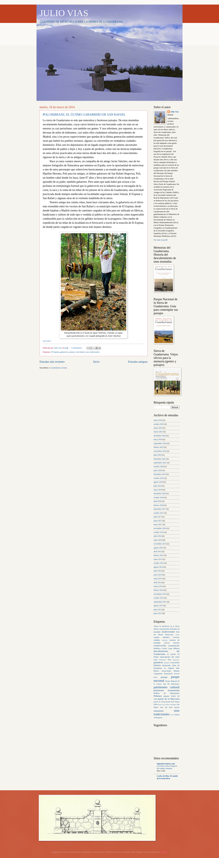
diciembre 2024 (160, 436)
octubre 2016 (159, 532)
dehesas (176, 648)
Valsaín (176, 715)
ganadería (158, 662)
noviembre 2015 (160, 544)
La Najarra (169, 668)
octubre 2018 (159, 497)
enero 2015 (158, 559)
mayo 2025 (158, 428)
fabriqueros (162, 660)
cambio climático (162, 637)
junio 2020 (158, 470)
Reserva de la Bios (163, 704)
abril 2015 (158, 551)
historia (157, 665)
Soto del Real (166, 707)
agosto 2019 (158, 482)
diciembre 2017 (160, 509)
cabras (177, 635)
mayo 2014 (158, 579)
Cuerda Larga (167, 648)
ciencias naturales (171, 643)
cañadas (157, 640)
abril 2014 (158, 582)
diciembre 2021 (160, 459)
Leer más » (47, 341)
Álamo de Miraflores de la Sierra (166, 626)
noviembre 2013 (160, 594)
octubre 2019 (159, 478)
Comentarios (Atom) (59, 368)
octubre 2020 (159, 466)
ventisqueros (158, 718)
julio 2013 (158, 609)
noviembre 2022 (160, 451)
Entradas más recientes (52, 361)
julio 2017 (158, 517)
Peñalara (158, 696)
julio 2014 (158, 571)
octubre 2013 (159, 598)
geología (166, 662)
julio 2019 (158, 486)
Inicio (96, 361)
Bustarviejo (169, 635)
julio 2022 (158, 455)
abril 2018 (158, 501)
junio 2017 (158, 521)
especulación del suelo (169, 657)
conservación (160, 645)
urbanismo (158, 710)
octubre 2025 (159, 424)
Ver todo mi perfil (161, 240)
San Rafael (80, 352)
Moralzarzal (168, 674)
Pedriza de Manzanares (166, 693)
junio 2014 (158, 575)
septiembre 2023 (160, 443)
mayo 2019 (158, 490)
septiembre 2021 (160, 463)
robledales (173, 704)
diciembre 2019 (160, 474)
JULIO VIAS (64, 13)
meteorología (166, 671)
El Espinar (55, 352)
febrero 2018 (159, 505)
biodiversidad (168, 631)
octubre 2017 (159, 513)
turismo (176, 707)
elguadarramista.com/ (166, 764)
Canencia (176, 637)
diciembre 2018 (160, 493)
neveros (176, 674)
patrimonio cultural (166, 687)
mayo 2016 (158, 540)
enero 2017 (158, 524)
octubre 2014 (159, 563)
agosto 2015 (158, 548)
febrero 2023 (159, 447)
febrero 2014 (159, 590)
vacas (172, 715)
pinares (72, 352)
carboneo (165, 640)
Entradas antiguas (138, 361)
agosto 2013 (158, 606)
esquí (155, 660)
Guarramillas (174, 663)
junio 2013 (158, 613)
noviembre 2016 (160, 528)
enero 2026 (158, 420)
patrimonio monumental (166, 690)
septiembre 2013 (160, 602)
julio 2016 (158, 536)
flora (169, 660)
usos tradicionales (93, 352)
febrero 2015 (159, 555)
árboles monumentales (162, 629)
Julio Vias (174, 112)
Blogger (164, 852)
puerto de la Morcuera (168, 698)
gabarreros (64, 352)
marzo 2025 (158, 432)
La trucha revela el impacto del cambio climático (167, 767)
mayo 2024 (158, 439)
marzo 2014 (158, 586)
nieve (155, 677)
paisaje (164, 677)
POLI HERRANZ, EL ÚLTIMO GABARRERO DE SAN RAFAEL (84, 114)
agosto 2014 (158, 567)
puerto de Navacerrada (162, 702)
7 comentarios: (77, 348)
